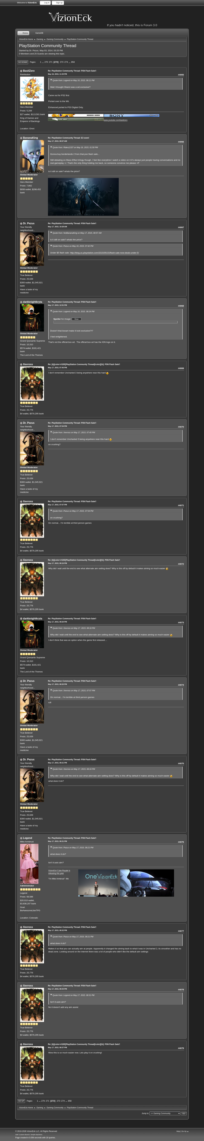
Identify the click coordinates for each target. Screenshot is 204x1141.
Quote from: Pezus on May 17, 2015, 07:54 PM (73, 511)
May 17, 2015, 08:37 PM (57, 1047)
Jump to (145, 1113)
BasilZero (29, 70)
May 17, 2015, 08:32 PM (57, 930)
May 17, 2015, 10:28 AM (57, 227)
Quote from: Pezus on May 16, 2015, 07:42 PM (73, 246)
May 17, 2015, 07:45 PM (57, 368)
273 (61, 62)
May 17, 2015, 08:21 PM (57, 763)
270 (46, 62)
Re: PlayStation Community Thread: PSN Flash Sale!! (72, 71)
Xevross (28, 364)
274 (66, 62)
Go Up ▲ (185, 1131)
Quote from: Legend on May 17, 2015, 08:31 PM (74, 995)
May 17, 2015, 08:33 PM (57, 989)
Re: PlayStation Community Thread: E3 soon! (68, 138)
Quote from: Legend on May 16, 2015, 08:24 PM (74, 311)
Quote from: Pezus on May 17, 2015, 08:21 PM (73, 848)
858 (73, 62)
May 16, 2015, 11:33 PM (57, 74)
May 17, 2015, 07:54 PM (57, 426)
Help (178, 1131)
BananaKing (30, 137)
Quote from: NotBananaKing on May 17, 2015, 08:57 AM (77, 233)
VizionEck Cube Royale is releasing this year (59, 872)
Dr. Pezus (28, 223)
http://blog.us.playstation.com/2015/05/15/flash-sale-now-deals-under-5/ (104, 253)
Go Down (22, 62)
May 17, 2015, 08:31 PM (57, 841)
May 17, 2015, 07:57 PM (57, 505)
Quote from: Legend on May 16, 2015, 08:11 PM (74, 80)
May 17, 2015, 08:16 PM (57, 563)
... (43, 62)
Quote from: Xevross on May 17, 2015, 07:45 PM (74, 432)
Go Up (21, 1101)
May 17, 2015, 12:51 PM (57, 305)
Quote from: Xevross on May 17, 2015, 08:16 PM (74, 628)
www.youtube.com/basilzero (115, 120)
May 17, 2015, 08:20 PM (57, 622)
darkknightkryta (32, 302)
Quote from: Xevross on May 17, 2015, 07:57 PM (74, 690)
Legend (27, 838)
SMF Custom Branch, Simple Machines (28, 1134)
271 (50, 62)
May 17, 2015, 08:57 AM (57, 141)
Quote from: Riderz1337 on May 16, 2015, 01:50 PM (75, 147)
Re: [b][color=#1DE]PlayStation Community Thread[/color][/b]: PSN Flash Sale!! (84, 364)
